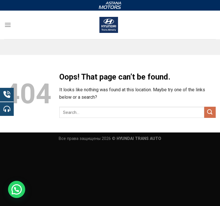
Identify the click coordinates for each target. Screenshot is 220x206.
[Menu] (7, 25)
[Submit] (210, 112)
